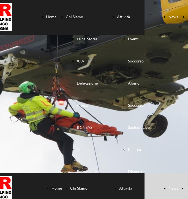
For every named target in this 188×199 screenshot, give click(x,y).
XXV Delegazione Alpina (87, 83)
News (173, 16)
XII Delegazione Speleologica (87, 171)
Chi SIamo (74, 16)
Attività (123, 16)
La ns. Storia (87, 38)
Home (51, 16)
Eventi (133, 38)
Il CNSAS (84, 127)
